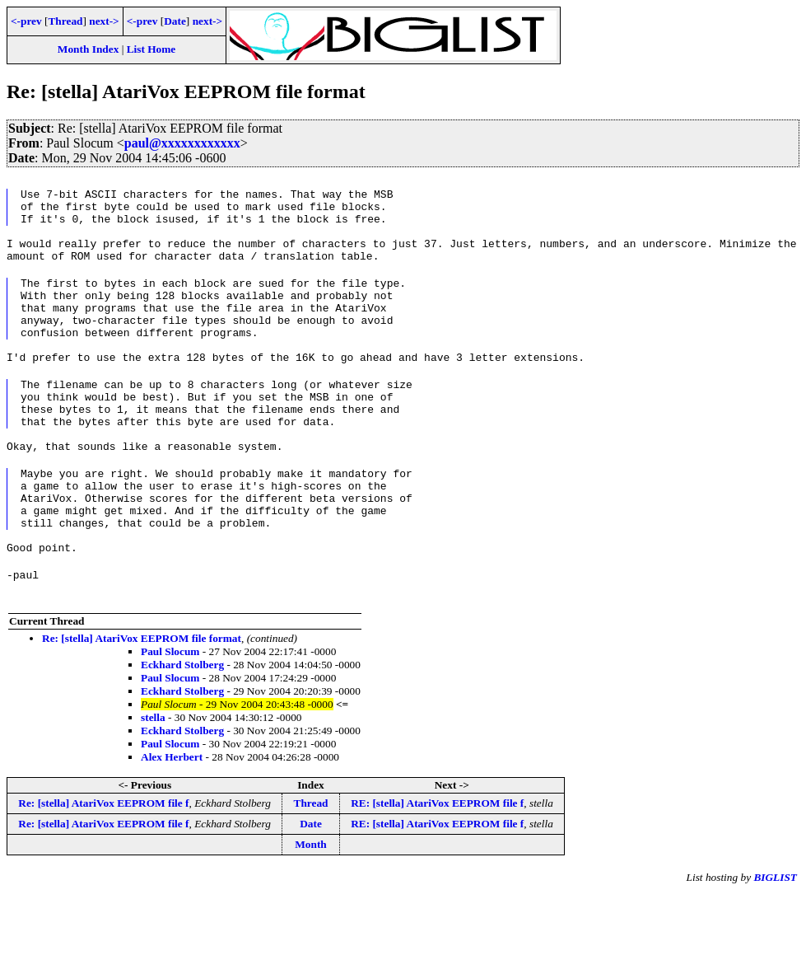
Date (175, 21)
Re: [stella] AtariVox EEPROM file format (141, 705)
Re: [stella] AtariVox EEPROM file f (103, 870)
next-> (104, 21)
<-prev (26, 21)
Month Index (88, 49)
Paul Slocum (170, 718)
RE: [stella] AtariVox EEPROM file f (437, 870)
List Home (151, 49)
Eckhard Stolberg (182, 731)
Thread (65, 21)
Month (311, 911)
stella (153, 784)
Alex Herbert (172, 823)
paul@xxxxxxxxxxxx (182, 143)
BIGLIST (775, 944)
